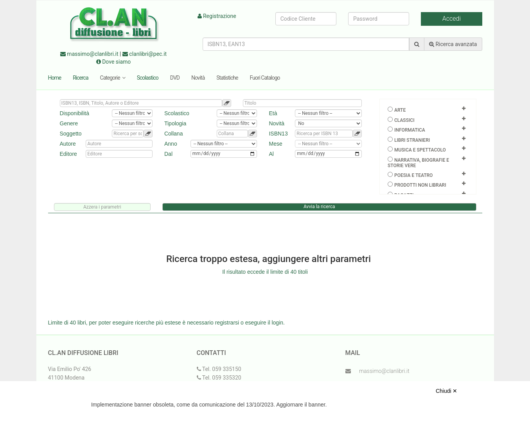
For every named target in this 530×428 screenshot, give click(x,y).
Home (54, 78)
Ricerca (80, 78)
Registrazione (217, 16)
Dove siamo (113, 62)
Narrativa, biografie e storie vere (418, 162)
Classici (404, 120)
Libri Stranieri (412, 140)
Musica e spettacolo (420, 150)
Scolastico (147, 78)
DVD (175, 78)
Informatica (409, 130)
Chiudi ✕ (447, 391)
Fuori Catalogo (265, 78)
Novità (198, 78)
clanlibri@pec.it (144, 54)
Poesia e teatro (413, 175)
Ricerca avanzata (453, 44)
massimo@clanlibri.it (89, 54)
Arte (400, 110)
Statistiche (227, 78)
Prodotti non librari (420, 185)
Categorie (112, 78)
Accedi (451, 18)
